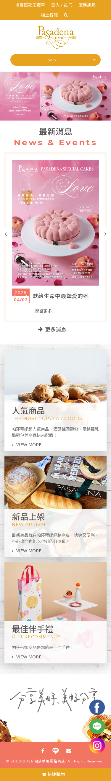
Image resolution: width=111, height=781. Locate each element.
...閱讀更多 (42, 311)
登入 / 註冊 (62, 5)
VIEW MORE (26, 444)
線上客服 (49, 15)
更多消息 (55, 330)
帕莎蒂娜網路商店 (49, 761)
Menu (53, 59)
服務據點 (87, 5)
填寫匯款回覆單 (30, 5)
